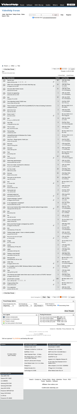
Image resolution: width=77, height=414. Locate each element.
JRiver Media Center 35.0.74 (55, 370)
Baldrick (69, 90)
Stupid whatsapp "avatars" (14, 198)
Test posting (10, 131)
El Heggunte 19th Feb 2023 (13, 200)
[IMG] (58, 320)
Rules (23, 14)
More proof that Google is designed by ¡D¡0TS (20, 224)
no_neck (65, 259)
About (62, 5)
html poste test (11, 190)
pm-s (64, 242)
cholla (64, 284)
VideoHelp (59, 329)
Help (62, 15)
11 (66, 68)
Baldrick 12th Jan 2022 (12, 175)
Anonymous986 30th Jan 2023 (13, 162)
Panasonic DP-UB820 (6, 398)
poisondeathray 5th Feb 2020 (13, 196)
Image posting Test (12, 283)
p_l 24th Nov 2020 (11, 267)
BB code (59, 317)
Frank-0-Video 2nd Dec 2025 (13, 103)
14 (57, 207)
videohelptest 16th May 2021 (13, 251)
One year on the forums (14, 177)
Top (48, 297)
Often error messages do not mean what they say (21, 84)
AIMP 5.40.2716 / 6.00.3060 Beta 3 (57, 352)
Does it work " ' (11, 114)
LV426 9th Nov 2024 (11, 132)
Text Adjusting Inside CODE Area (16, 101)
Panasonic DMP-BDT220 (7, 390)
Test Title (9, 122)
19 (57, 169)
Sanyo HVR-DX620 (6, 393)
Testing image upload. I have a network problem (21, 232)
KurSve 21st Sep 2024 (12, 141)
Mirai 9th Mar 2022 (11, 213)
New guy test (11, 257)
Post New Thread (9, 69)
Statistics (48, 381)
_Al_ (68, 102)
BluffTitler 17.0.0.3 (29, 352)
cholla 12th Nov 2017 (11, 284)
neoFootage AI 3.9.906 (30, 370)
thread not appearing (13, 93)
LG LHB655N (4, 381)
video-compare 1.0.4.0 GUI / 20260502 (58, 365)
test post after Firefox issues (15, 89)
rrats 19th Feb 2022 (11, 217)
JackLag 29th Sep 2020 (12, 272)
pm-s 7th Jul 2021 (11, 242)
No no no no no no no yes (14, 236)
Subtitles (65, 107)
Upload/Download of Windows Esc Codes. (19, 135)
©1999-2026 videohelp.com (50, 387)
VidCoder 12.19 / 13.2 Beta (55, 349)
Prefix (35, 304)
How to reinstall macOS (14, 219)
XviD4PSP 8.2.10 (52, 356)
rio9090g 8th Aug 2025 (12, 107)
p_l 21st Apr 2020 (11, 183)
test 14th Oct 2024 (11, 115)
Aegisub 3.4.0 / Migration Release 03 (57, 359)
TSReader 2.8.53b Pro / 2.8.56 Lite (33, 349)
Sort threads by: (23, 304)
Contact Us (52, 329)
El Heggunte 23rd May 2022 (13, 225)
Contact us (38, 379)
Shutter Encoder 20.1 (29, 368)
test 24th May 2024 (11, 158)
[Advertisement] (20, 42)
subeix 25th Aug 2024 (12, 149)
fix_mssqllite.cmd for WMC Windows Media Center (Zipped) (24, 266)
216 (57, 278)
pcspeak (65, 136)
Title (4, 78)
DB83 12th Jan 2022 (11, 170)
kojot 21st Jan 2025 (11, 111)
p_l (64, 183)
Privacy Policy (46, 379)
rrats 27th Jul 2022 (11, 179)
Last (72, 69)
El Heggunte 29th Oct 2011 (13, 263)
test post (9, 143)
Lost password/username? (49, 17)
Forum (22, 5)
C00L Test (10, 262)
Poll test (9, 173)
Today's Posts (16, 14)
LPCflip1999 (70, 124)
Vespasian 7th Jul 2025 (12, 99)
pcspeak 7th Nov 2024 (12, 137)
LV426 (64, 132)
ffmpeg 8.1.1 (27, 365)
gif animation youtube (13, 279)
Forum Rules (61, 324)
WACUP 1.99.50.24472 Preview (32, 360)
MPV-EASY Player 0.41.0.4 (55, 354)
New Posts (9, 14)
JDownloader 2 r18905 (54, 347)
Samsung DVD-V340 (6, 383)
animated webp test (12, 194)
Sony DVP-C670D (5, 388)
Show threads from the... (10, 304)
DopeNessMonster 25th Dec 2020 (14, 259)
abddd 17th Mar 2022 (11, 221)
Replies (58, 78)
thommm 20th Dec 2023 (12, 187)
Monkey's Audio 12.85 (30, 347)
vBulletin (41, 334)
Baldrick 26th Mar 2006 (12, 82)
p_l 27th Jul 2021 (11, 238)
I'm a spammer (11, 287)
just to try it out (11, 110)
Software (29, 5)
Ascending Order (50, 305)
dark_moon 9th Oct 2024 (12, 128)
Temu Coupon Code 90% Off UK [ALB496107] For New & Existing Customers (29, 105)
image (9, 241)
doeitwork (69, 288)
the (8, 215)
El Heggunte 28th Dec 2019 (13, 276)
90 (57, 80)
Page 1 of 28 (56, 68)
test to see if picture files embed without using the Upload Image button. (27, 207)
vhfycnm (69, 145)
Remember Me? (38, 17)
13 (57, 177)
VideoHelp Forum (11, 10)
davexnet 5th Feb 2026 (12, 90)
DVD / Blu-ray (39, 5)
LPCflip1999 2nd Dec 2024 (13, 124)
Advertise (59, 379)
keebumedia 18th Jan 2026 (13, 94)
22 (57, 84)
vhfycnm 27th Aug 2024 (12, 145)
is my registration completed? (15, 203)
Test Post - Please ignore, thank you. (17, 139)
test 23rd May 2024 (11, 153)
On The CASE (11, 169)
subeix (68, 149)
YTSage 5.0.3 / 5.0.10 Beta (55, 368)
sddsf (8, 249)
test (8, 97)
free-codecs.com (53, 384)
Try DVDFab (16, 338)
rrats (68, 216)
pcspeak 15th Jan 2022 (12, 234)
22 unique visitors (11, 354)
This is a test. (11, 127)
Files (8, 16)
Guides (48, 5)
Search (4, 16)
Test (18, 66)
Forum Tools (62, 75)
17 (57, 194)
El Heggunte (66, 115)
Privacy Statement (66, 329)
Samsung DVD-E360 (6, 385)
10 (57, 97)
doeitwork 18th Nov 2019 (12, 289)
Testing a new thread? (13, 253)
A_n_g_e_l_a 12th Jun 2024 (13, 166)
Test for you (10, 80)
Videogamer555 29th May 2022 (14, 208)
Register (68, 15)
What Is (55, 5)
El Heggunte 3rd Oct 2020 (12, 86)
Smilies (59, 318)
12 (57, 156)
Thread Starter (10, 78)
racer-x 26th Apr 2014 (12, 280)
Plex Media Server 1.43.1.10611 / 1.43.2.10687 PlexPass (33, 357)
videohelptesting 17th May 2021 (14, 229)
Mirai (68, 212)
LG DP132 (3, 395)
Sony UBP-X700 (5, 376)
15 (57, 173)
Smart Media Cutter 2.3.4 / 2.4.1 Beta (34, 363)
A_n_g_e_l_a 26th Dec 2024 (13, 120)
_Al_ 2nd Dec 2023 (11, 191)
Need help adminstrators (14, 160)
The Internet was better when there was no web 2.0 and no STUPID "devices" (29, 274)
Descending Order (63, 305)
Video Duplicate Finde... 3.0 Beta (32, 354)
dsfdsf (9, 245)
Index (3, 14)
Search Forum (70, 75)
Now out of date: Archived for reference (18, 165)
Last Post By (66, 78)
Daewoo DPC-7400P (6, 378)
